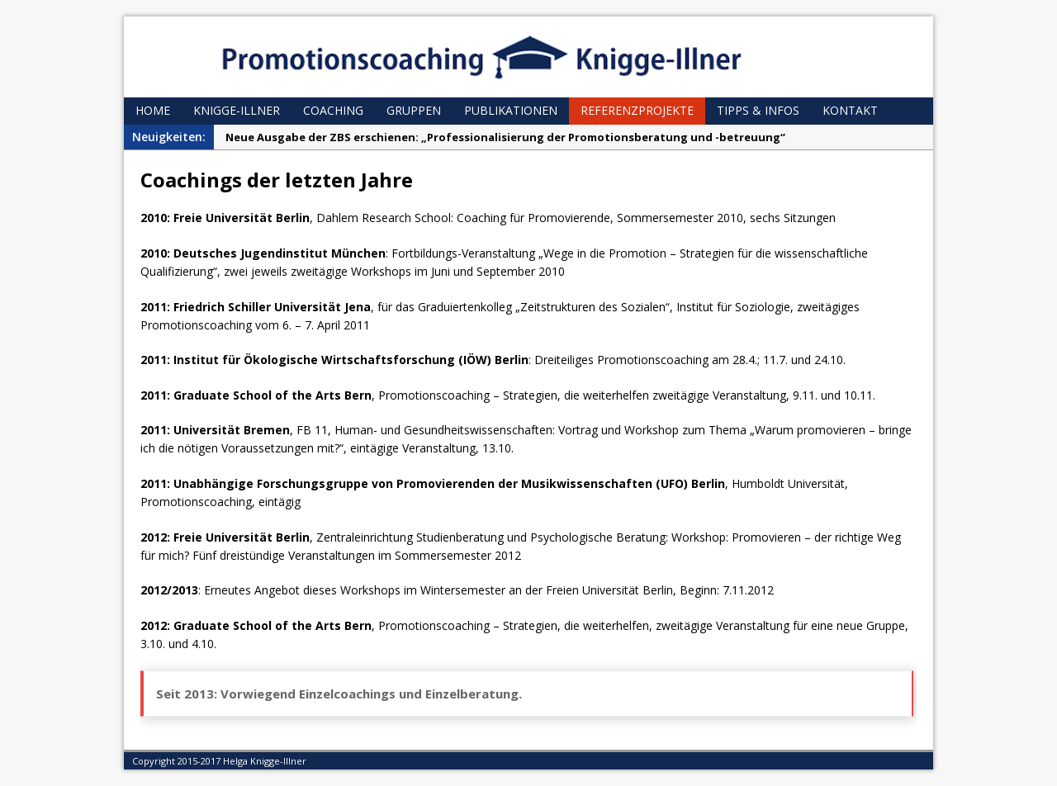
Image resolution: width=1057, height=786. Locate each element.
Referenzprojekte (637, 110)
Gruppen (413, 110)
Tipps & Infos (758, 110)
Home (152, 110)
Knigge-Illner (236, 110)
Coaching (333, 110)
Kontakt (850, 110)
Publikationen (510, 110)
